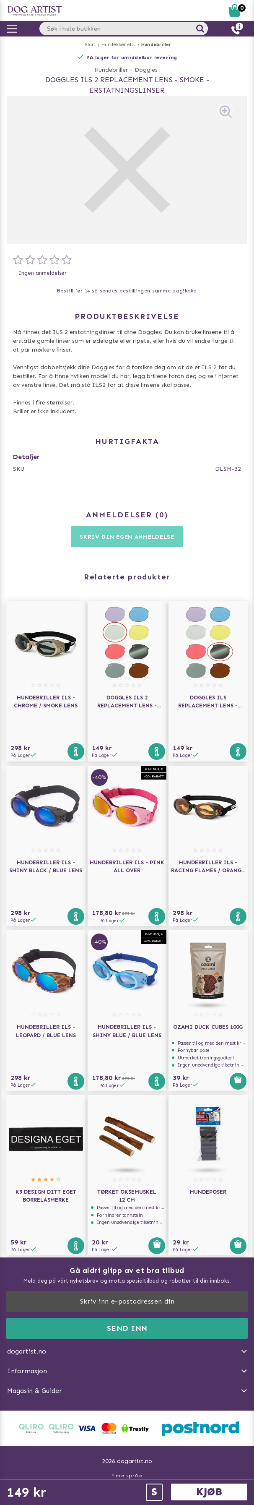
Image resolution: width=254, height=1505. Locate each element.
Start (90, 44)
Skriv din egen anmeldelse (127, 536)
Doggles (146, 69)
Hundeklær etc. (118, 44)
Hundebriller (156, 44)
